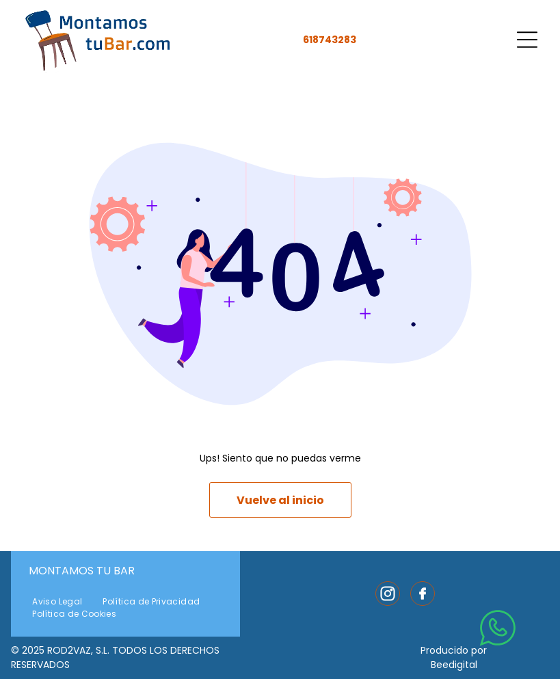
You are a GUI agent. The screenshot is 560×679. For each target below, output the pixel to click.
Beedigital (454, 664)
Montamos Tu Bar (82, 570)
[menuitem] (57, 602)
